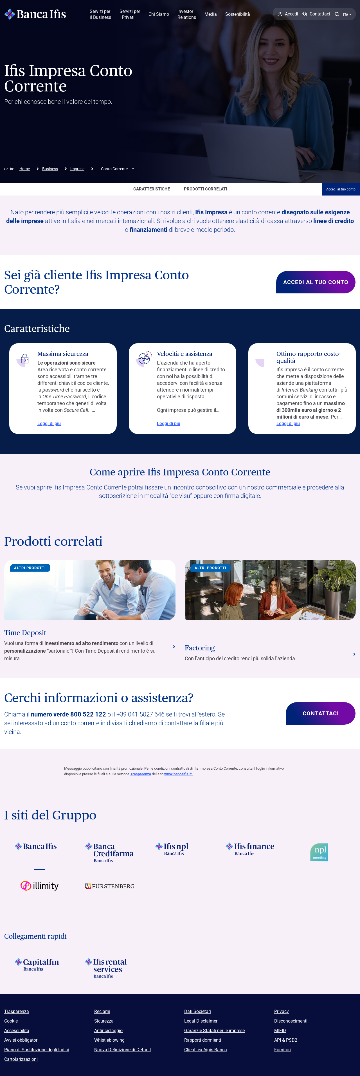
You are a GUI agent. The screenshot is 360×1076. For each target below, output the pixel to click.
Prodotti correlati (205, 189)
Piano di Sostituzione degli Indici (36, 1049)
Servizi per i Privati (130, 14)
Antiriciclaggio (108, 1030)
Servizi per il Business (100, 14)
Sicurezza (104, 1021)
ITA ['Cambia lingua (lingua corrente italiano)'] (347, 15)
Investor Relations (186, 14)
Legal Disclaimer (200, 1021)
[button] (336, 14)
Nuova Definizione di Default (122, 1049)
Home (24, 169)
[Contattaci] (316, 14)
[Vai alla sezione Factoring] (270, 654)
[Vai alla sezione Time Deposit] (90, 647)
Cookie (11, 1021)
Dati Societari (197, 1011)
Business (50, 169)
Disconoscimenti (290, 1021)
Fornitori (282, 1049)
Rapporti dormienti (202, 1040)
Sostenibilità (237, 14)
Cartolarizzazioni (21, 1059)
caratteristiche (151, 189)
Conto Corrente (114, 169)
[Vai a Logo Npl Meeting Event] (320, 852)
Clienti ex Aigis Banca (205, 1049)
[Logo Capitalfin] (39, 968)
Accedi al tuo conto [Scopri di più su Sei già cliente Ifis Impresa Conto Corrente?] (315, 282)
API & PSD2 (285, 1040)
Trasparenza (140, 774)
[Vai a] (180, 852)
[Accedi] (288, 14)
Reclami (102, 1011)
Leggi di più (44, 423)
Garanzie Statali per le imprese (214, 1030)
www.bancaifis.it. (178, 774)
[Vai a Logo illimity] (39, 891)
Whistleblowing (109, 1040)
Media (210, 14)
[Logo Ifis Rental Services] (110, 968)
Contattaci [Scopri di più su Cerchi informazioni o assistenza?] (321, 713)
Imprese (77, 169)
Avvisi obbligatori (21, 1040)
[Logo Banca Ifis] (35, 14)
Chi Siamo (158, 14)
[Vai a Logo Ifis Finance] (250, 852)
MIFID (280, 1030)
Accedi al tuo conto (341, 189)
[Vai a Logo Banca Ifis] (39, 852)
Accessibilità (16, 1030)
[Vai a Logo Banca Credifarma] (110, 852)
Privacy (281, 1011)
